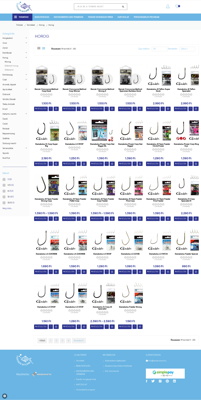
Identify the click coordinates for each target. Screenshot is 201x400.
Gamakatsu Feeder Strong (130, 307)
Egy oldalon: (144, 49)
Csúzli (5, 124)
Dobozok (6, 95)
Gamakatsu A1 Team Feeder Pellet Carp (74, 200)
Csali (5, 80)
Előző (42, 341)
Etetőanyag (8, 75)
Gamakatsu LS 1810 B (158, 254)
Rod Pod (6, 158)
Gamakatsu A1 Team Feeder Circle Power (158, 145)
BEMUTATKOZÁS (42, 17)
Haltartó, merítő (9, 114)
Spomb (6, 153)
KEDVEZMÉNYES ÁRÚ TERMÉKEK (68, 17)
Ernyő (5, 109)
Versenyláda (8, 148)
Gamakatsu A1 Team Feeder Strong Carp (46, 200)
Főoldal (19, 25)
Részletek (40, 109)
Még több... (7, 209)
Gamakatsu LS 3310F (46, 307)
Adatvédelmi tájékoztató (115, 361)
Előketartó (9, 70)
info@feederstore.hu (157, 361)
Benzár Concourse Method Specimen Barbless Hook (130, 90)
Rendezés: (172, 49)
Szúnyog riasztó (9, 144)
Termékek (21, 16)
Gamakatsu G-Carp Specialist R (186, 200)
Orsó (5, 43)
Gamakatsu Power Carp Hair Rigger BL (102, 145)
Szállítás (6, 139)
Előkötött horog (11, 66)
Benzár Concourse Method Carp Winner (74, 90)
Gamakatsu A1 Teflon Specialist (186, 90)
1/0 (9, 185)
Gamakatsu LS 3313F (74, 307)
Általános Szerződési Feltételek (118, 366)
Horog (41, 25)
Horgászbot (8, 38)
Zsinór (5, 48)
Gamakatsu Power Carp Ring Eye (186, 145)
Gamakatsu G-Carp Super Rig (46, 145)
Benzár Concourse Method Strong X (102, 90)
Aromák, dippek (9, 85)
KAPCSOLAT (123, 17)
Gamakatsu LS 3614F (102, 254)
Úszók (5, 119)
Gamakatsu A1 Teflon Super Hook (158, 90)
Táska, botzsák (9, 104)
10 (9, 196)
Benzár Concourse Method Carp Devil (46, 90)
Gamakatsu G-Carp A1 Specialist (102, 308)
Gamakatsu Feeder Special (186, 254)
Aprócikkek (7, 90)
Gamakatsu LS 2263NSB (46, 254)
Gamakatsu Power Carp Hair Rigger (130, 145)
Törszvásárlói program (146, 17)
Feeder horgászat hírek (100, 17)
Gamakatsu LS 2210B (130, 254)
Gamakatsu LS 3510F (74, 144)
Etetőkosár (7, 53)
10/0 (10, 202)
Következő (79, 341)
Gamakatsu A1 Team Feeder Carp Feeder (102, 200)
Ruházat (6, 129)
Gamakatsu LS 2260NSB (74, 254)
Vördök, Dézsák (9, 99)
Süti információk (112, 371)
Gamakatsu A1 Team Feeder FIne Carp (130, 200)
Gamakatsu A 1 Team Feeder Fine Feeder (158, 200)
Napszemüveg (9, 134)
